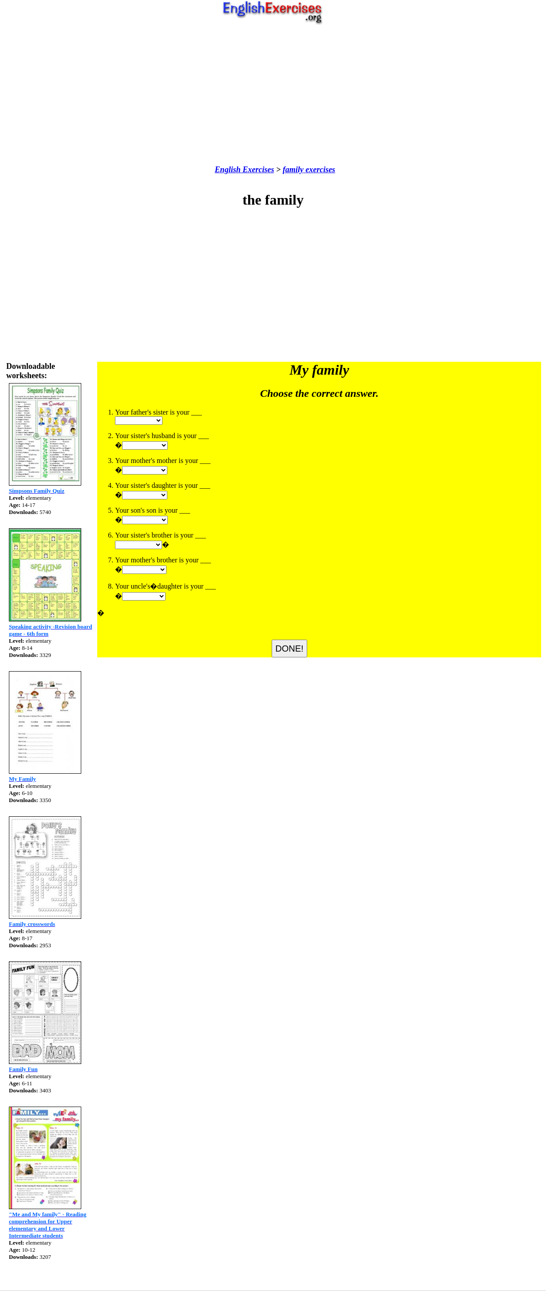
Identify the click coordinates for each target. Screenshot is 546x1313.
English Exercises (244, 169)
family (293, 169)
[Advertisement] (273, 95)
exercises (319, 169)
